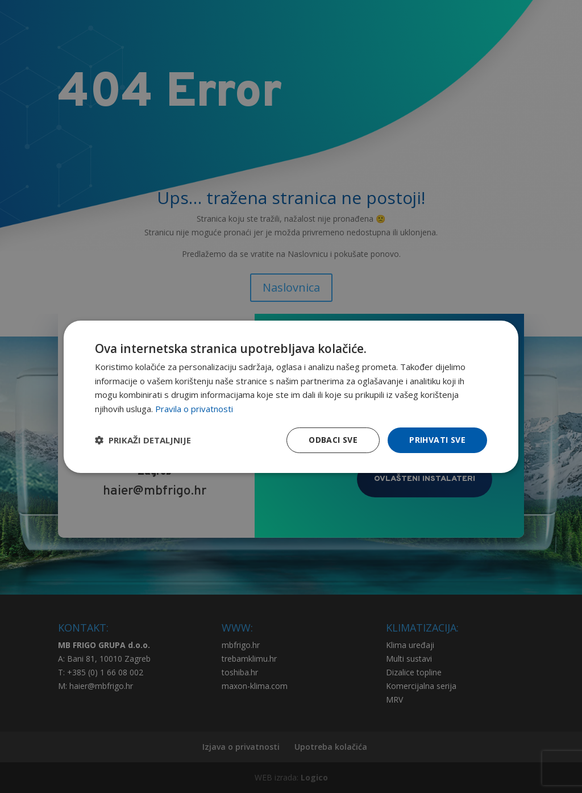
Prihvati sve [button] (437, 439)
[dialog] (291, 396)
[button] (143, 440)
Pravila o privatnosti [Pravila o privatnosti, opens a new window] (194, 408)
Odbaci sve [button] (333, 439)
